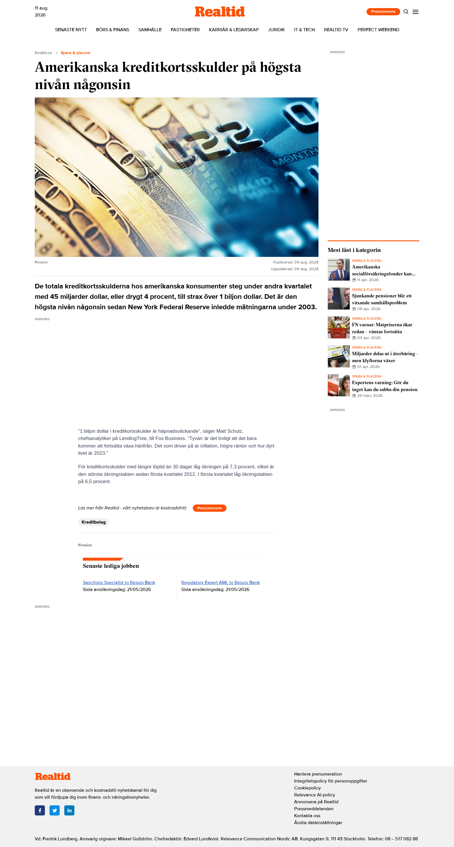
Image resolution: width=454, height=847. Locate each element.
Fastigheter (185, 30)
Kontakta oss (307, 816)
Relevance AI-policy (314, 795)
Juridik (276, 30)
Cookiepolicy (307, 788)
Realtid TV (336, 30)
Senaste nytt (71, 30)
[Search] (406, 11)
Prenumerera (383, 11)
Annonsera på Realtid (316, 802)
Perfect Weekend (378, 30)
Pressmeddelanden (314, 809)
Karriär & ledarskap (234, 30)
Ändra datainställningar (318, 823)
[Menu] (415, 11)
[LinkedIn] (69, 810)
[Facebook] (40, 810)
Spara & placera (75, 52)
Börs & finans (112, 30)
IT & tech (304, 30)
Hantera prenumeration (318, 774)
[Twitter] (55, 810)
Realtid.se (43, 52)
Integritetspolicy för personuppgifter (330, 781)
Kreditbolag (94, 522)
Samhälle (150, 30)
